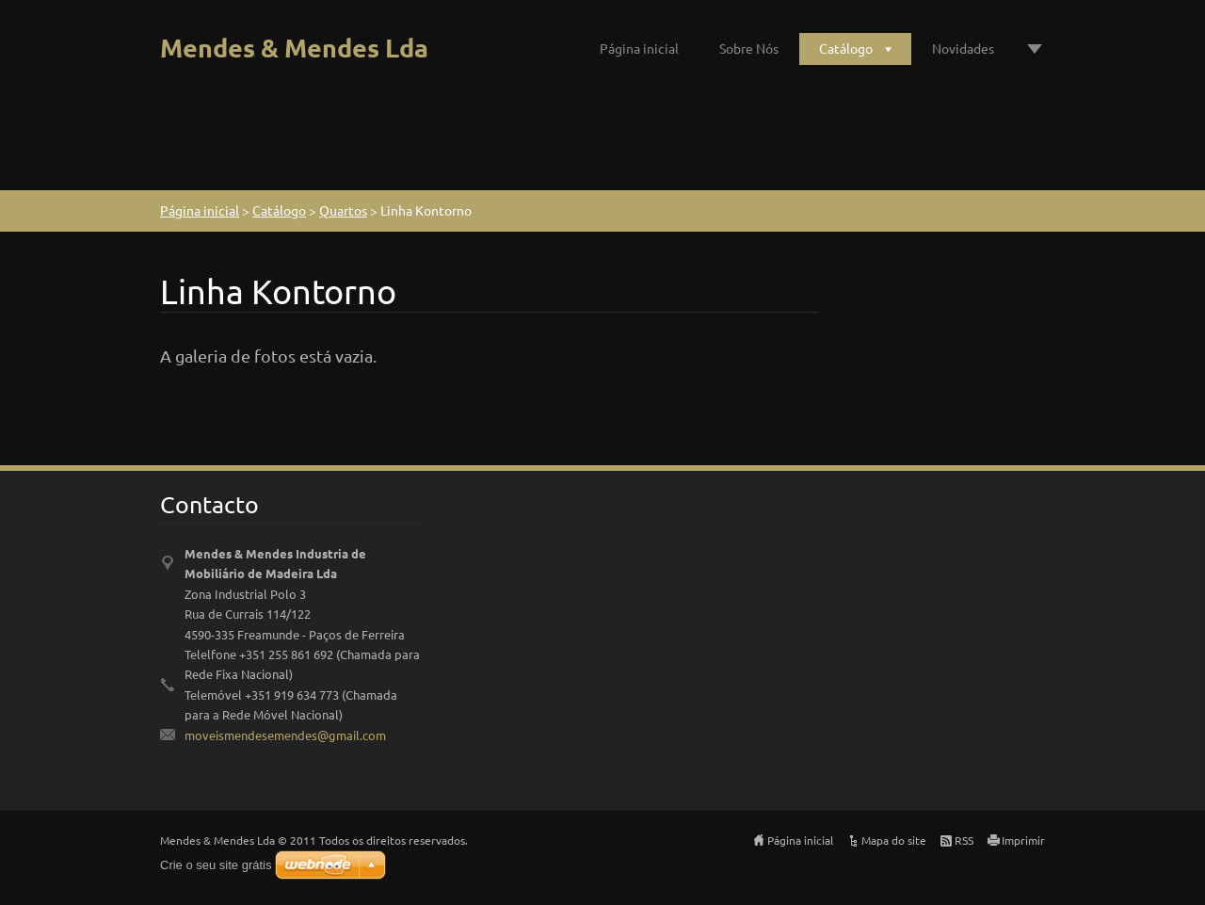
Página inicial (639, 48)
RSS (964, 840)
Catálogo (846, 48)
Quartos (343, 210)
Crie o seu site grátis (216, 865)
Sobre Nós (749, 48)
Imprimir (1023, 840)
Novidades (963, 48)
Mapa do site (893, 840)
